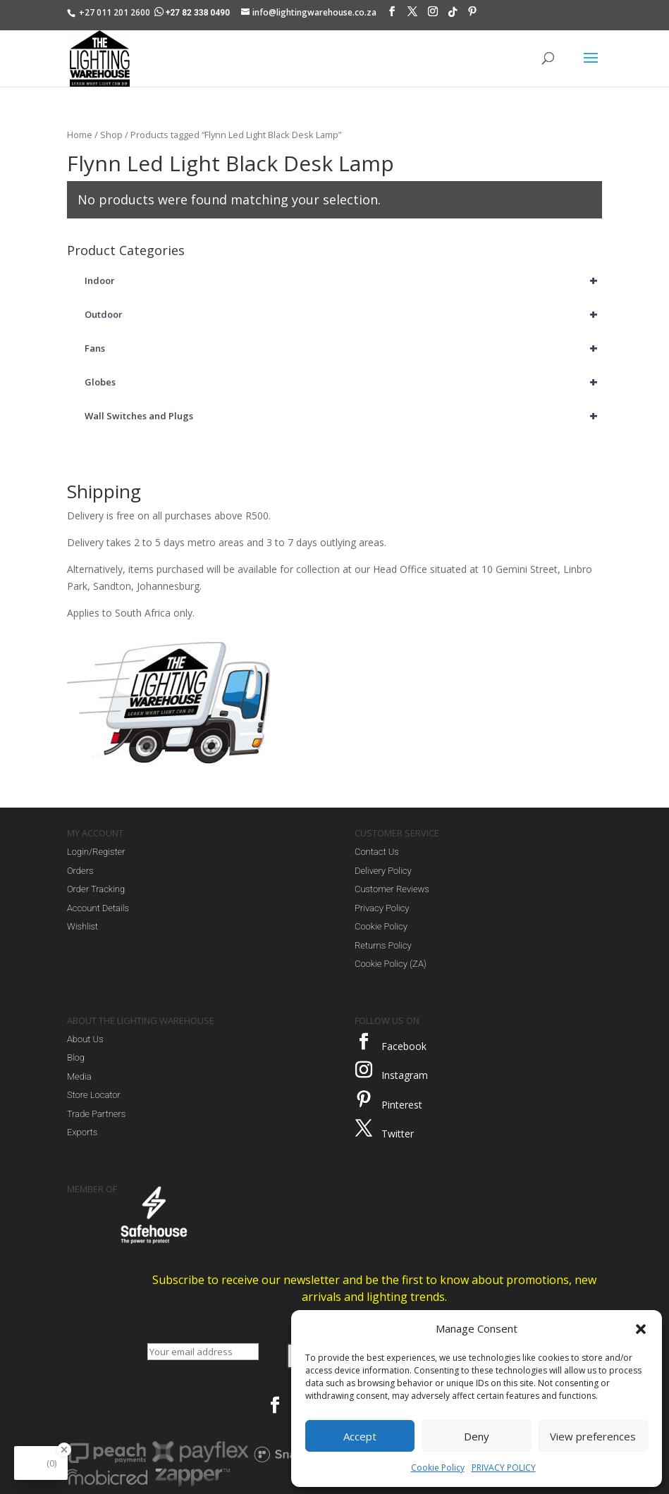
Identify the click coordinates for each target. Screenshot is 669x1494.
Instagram (404, 1075)
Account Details (98, 908)
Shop (111, 134)
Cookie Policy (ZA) (390, 963)
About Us (85, 1039)
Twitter (397, 1133)
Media (79, 1076)
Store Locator (94, 1094)
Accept (359, 1436)
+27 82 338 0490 (193, 13)
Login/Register (96, 851)
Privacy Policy (382, 908)
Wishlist (82, 926)
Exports (82, 1132)
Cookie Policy (438, 1468)
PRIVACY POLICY (504, 1468)
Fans (343, 348)
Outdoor (343, 314)
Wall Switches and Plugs (343, 416)
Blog (76, 1057)
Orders (80, 870)
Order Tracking (96, 889)
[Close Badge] (64, 1450)
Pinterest (401, 1104)
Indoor (343, 280)
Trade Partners (96, 1114)
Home (79, 134)
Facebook (403, 1046)
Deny (476, 1436)
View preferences (593, 1436)
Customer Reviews (392, 889)
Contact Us (377, 851)
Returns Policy (383, 945)
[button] (641, 1329)
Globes (343, 382)
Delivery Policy (383, 870)
